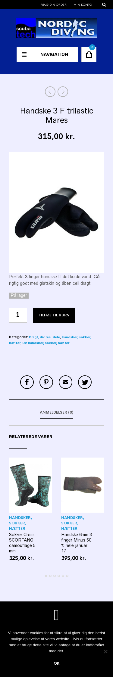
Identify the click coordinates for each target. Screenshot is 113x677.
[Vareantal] (18, 315)
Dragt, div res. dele (44, 337)
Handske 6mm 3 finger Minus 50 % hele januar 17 (76, 542)
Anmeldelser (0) (56, 412)
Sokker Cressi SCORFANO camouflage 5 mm (22, 542)
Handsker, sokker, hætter (20, 523)
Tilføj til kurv (54, 315)
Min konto (83, 5)
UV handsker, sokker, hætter (45, 343)
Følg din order (53, 5)
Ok (57, 663)
